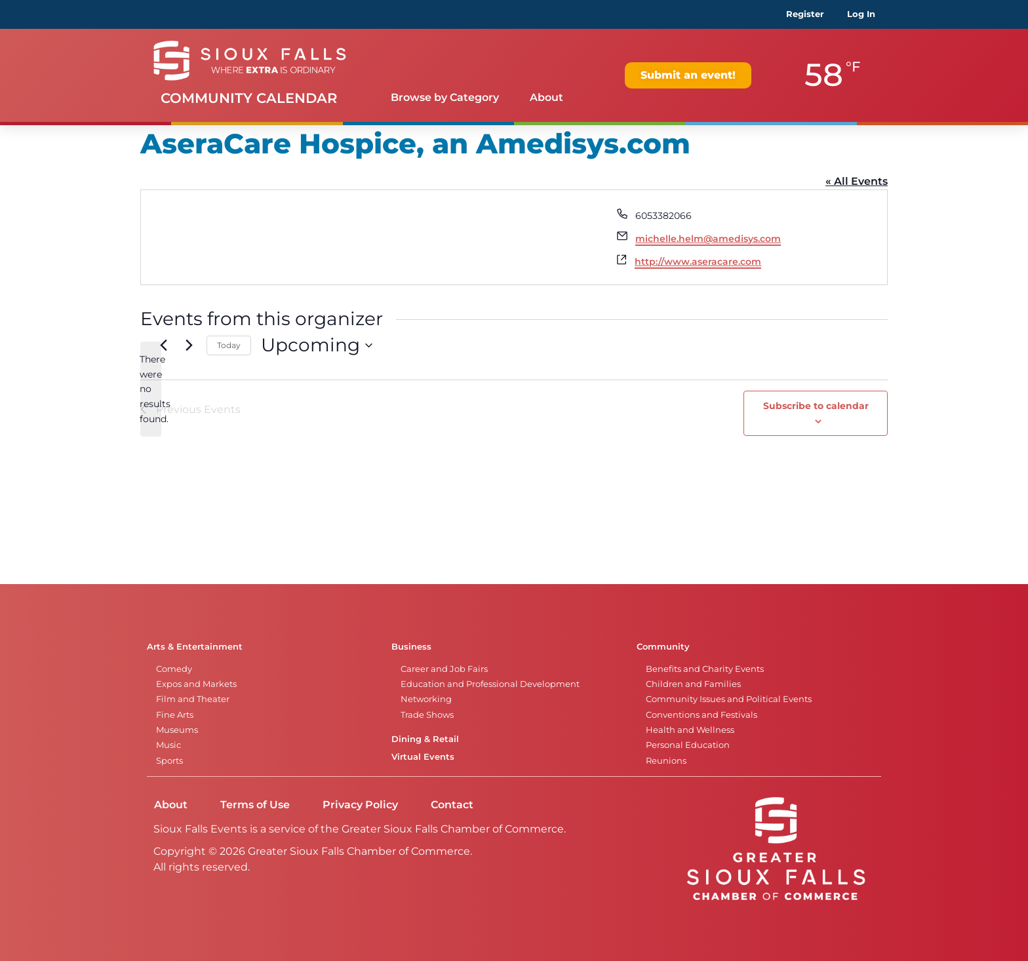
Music (168, 745)
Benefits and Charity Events (705, 669)
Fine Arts (174, 715)
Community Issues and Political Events (729, 699)
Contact (452, 804)
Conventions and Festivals (701, 715)
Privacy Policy (360, 804)
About (546, 97)
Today (229, 345)
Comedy (174, 669)
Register (805, 14)
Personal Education (688, 745)
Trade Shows (427, 715)
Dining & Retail (425, 739)
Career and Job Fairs (444, 669)
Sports (169, 761)
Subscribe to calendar (816, 406)
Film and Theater (192, 699)
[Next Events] (189, 345)
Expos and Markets (196, 684)
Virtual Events (422, 757)
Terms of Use (255, 804)
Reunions (666, 761)
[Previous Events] (163, 345)
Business (411, 647)
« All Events (856, 181)
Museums (177, 730)
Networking (426, 699)
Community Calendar (249, 98)
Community (663, 647)
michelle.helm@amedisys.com (708, 239)
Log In (861, 14)
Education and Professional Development (490, 684)
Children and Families (693, 684)
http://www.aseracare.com (698, 261)
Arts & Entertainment (195, 647)
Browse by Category (445, 97)
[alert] (150, 389)
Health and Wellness (690, 730)
